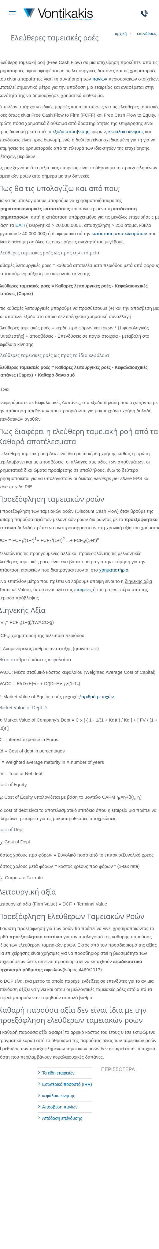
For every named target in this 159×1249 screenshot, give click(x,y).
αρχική (121, 33)
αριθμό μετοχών (98, 696)
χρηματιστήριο (113, 569)
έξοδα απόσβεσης (71, 131)
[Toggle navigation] (12, 11)
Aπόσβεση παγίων (60, 1107)
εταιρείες (83, 589)
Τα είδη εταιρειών (58, 1073)
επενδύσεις (143, 33)
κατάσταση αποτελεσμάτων (119, 233)
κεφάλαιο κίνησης (126, 131)
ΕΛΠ (20, 225)
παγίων (99, 78)
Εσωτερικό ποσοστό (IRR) (67, 1084)
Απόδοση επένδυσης (62, 1118)
